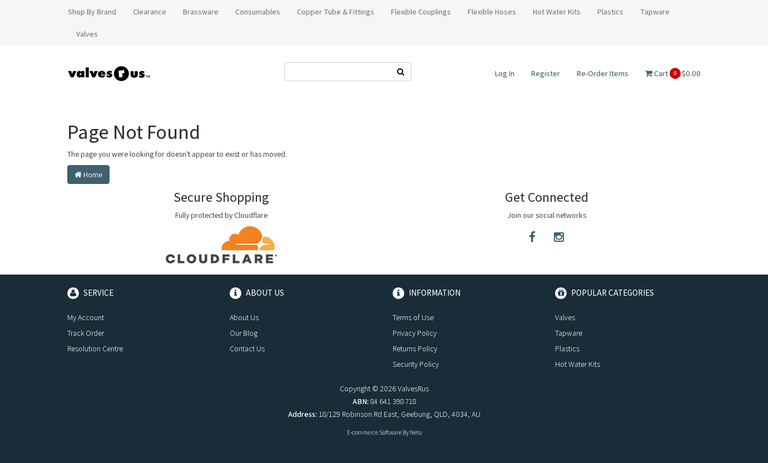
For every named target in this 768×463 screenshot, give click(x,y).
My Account (85, 317)
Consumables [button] (257, 12)
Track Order (85, 333)
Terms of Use (413, 317)
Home (88, 175)
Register (545, 73)
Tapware (568, 333)
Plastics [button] (610, 12)
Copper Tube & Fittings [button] (335, 12)
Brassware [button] (201, 12)
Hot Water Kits (577, 364)
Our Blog (243, 333)
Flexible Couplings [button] (421, 12)
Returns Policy (415, 348)
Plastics (567, 348)
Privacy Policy (415, 333)
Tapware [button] (655, 12)
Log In (504, 73)
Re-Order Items (602, 73)
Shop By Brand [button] (92, 12)
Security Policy (416, 364)
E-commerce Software (374, 432)
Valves (565, 317)
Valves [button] (87, 34)
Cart (673, 73)
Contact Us (247, 348)
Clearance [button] (149, 12)
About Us (244, 317)
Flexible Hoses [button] (492, 12)
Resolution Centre (95, 348)
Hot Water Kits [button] (557, 12)
